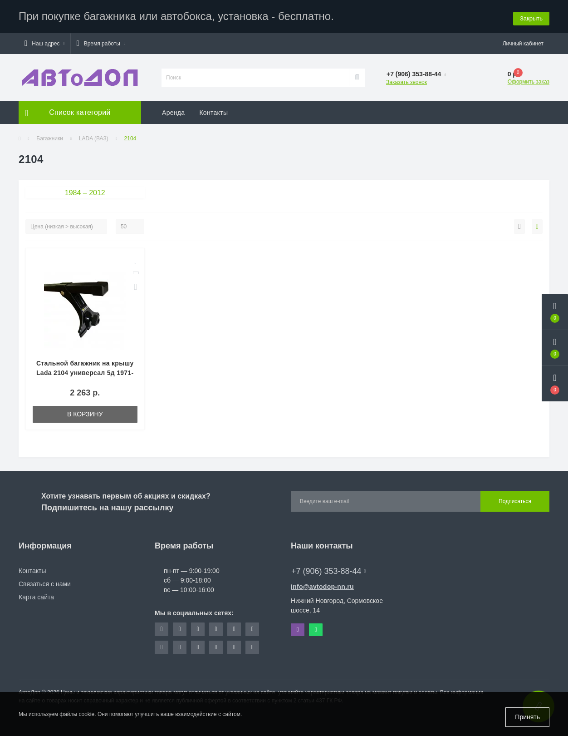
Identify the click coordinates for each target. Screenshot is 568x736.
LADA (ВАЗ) (93, 137)
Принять (527, 717)
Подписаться (515, 500)
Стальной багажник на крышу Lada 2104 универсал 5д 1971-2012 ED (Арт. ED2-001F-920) (85, 371)
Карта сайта (36, 595)
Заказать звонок (406, 81)
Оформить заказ (528, 80)
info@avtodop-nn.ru (322, 585)
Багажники (49, 137)
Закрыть (531, 15)
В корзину (85, 412)
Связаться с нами (45, 582)
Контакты (213, 111)
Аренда (173, 111)
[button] (44, 42)
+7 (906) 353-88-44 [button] (328, 569)
